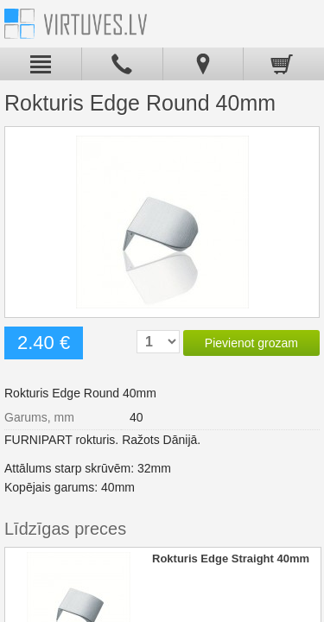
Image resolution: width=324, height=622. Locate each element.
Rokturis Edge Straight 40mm (230, 558)
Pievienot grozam (251, 343)
